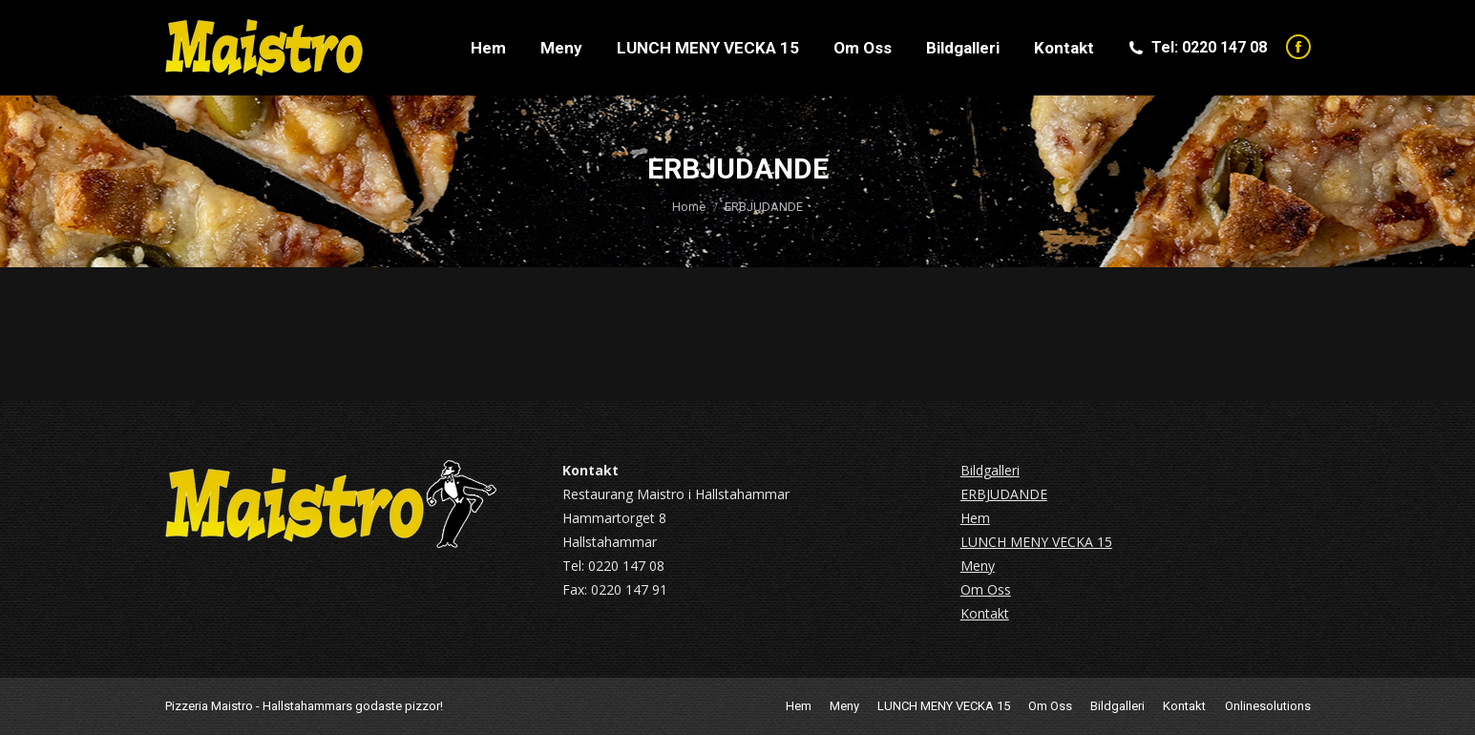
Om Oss (985, 589)
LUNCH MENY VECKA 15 (1036, 542)
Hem (975, 518)
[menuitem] (488, 47)
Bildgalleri (990, 470)
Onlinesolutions (1268, 706)
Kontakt (984, 613)
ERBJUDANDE (1003, 494)
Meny (977, 565)
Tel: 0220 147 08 (1197, 47)
